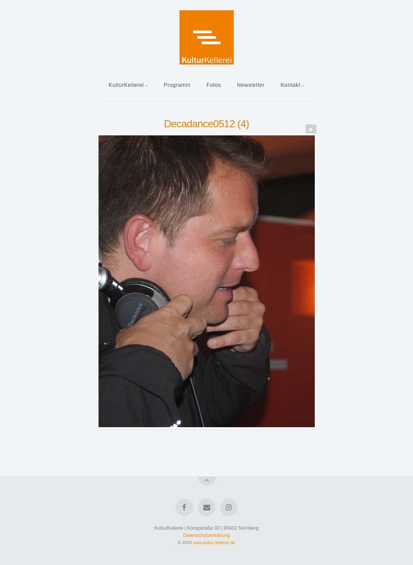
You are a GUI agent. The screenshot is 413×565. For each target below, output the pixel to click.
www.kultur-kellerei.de (214, 542)
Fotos (213, 85)
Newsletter (251, 85)
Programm (177, 85)
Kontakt (290, 85)
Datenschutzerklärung (206, 535)
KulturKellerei (126, 85)
